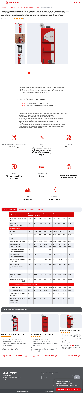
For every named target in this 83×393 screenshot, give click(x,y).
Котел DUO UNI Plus (46, 7)
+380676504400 (7, 375)
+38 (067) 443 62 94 (74, 385)
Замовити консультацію (68, 389)
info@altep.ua (6, 379)
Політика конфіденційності (51, 391)
